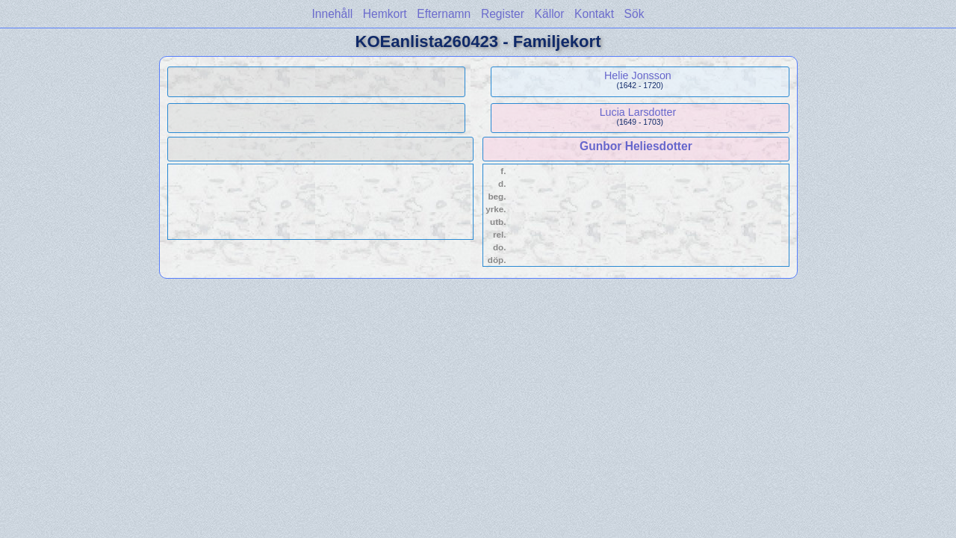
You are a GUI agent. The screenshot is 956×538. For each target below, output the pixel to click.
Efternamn (444, 13)
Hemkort (385, 13)
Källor (550, 13)
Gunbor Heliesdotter (636, 146)
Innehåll (332, 13)
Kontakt (594, 13)
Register (502, 13)
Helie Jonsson (637, 75)
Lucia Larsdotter (638, 112)
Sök (634, 13)
